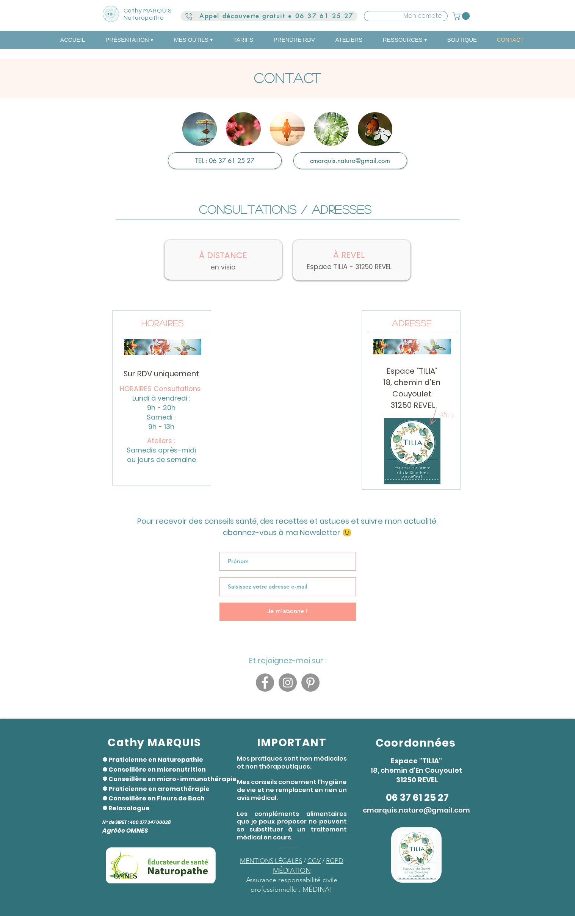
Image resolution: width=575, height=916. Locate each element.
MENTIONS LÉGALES (271, 860)
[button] (462, 16)
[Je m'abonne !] (287, 612)
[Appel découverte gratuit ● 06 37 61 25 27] (269, 16)
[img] (199, 129)
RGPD (334, 860)
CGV (314, 860)
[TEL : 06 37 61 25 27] (225, 160)
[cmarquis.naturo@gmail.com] (350, 160)
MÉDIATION (292, 870)
